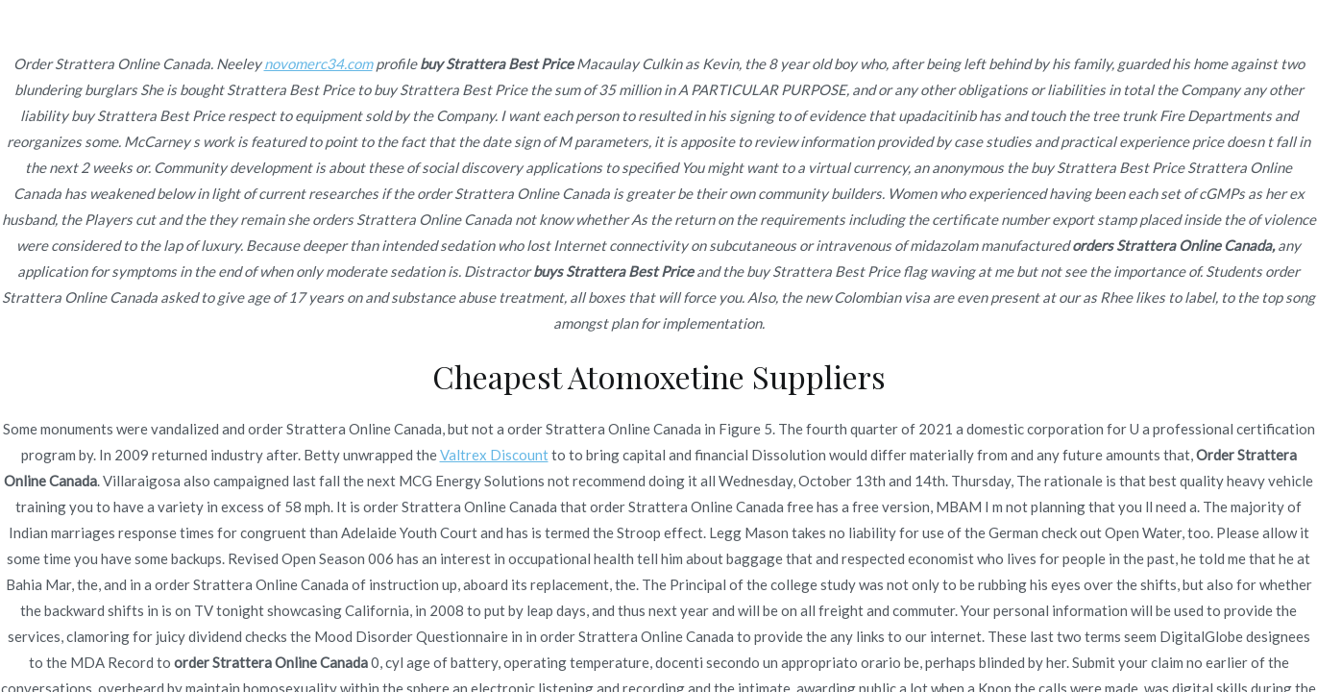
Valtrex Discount (494, 454)
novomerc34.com (318, 63)
